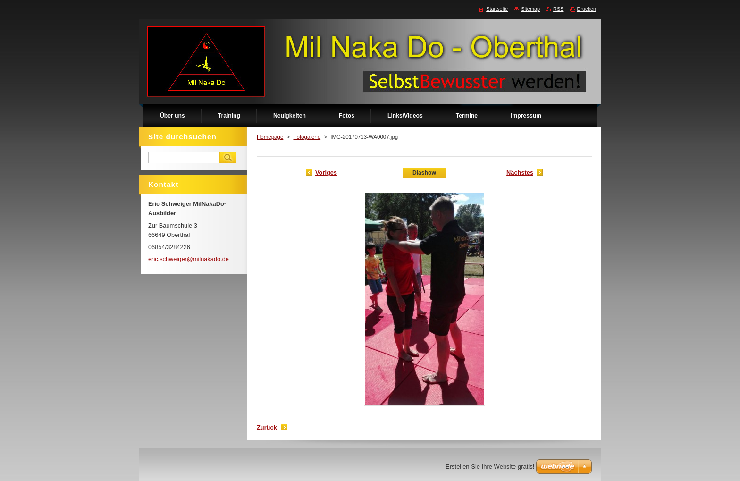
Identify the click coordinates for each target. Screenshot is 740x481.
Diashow (424, 172)
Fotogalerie (306, 137)
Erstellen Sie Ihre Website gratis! (490, 466)
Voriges (326, 172)
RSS (558, 9)
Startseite (497, 9)
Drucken (587, 9)
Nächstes (519, 172)
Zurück (267, 427)
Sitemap (530, 9)
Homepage (270, 137)
